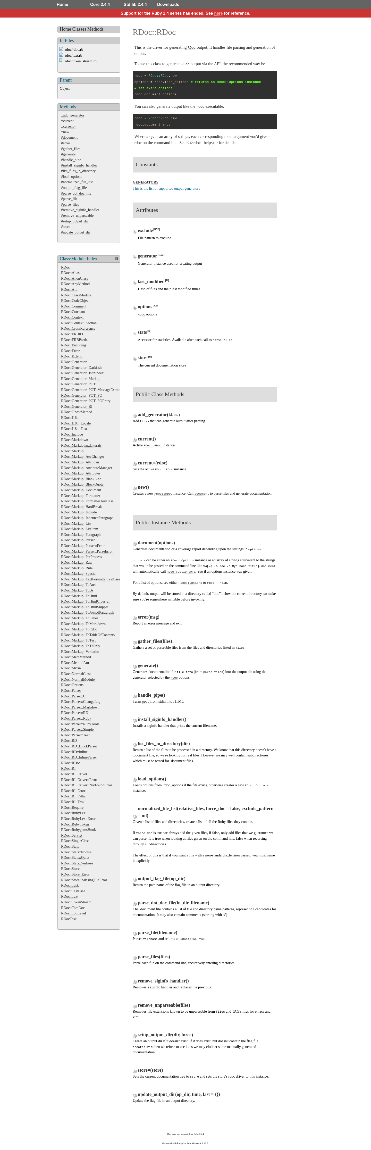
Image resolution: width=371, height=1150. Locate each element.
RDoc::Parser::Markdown (80, 707)
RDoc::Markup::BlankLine (81, 479)
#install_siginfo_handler (79, 165)
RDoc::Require (72, 807)
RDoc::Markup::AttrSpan (80, 462)
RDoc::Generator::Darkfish (81, 367)
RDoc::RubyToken (75, 824)
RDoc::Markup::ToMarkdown (83, 624)
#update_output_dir (75, 232)
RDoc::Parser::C (73, 696)
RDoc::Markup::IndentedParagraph (87, 518)
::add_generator (72, 115)
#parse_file (69, 199)
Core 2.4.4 (100, 4)
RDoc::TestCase (73, 891)
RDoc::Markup (72, 451)
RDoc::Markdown (74, 440)
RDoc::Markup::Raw (76, 562)
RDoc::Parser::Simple (77, 729)
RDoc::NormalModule (78, 679)
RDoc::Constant (73, 312)
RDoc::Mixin (71, 668)
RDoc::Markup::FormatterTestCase (87, 501)
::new (65, 132)
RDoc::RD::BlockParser (79, 746)
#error (65, 143)
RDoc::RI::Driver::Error (79, 780)
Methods (95, 29)
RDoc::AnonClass (74, 278)
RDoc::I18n (70, 417)
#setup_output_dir (74, 221)
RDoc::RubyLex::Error (78, 818)
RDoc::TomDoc (73, 908)
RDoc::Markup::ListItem (79, 529)
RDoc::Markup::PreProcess (81, 557)
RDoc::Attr (69, 289)
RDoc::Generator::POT (78, 384)
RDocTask (69, 919)
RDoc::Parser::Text (75, 735)
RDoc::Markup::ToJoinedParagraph (87, 612)
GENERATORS (145, 182)
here (218, 13)
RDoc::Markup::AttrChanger (82, 456)
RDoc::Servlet (71, 835)
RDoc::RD (69, 740)
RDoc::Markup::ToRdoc (79, 629)
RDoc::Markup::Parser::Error (83, 546)
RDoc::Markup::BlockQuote (82, 484)
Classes (79, 29)
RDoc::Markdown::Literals (81, 445)
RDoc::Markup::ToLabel (79, 618)
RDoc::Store (70, 868)
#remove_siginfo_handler (80, 210)
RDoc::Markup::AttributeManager (86, 468)
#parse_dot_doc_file (76, 193)
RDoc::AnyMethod (75, 284)
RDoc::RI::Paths (73, 796)
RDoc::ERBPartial (75, 340)
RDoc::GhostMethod (76, 412)
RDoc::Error (70, 351)
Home (62, 4)
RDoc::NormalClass (76, 674)
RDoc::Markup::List (76, 523)
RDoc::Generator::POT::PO (81, 395)
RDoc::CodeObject (75, 300)
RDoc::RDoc (70, 763)
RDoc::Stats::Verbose (77, 863)
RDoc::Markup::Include (79, 512)
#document (69, 137)
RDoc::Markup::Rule (76, 568)
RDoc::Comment (73, 306)
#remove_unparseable (77, 215)
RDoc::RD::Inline (74, 752)
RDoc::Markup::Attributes (80, 473)
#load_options (71, 176)
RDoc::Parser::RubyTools (80, 724)
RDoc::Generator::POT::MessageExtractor (92, 390)
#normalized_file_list (77, 182)
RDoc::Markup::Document (81, 490)
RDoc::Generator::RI (76, 406)
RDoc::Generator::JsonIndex (82, 373)
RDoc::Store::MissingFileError (84, 880)
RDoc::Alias (70, 273)
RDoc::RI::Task (73, 802)
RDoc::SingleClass (75, 841)
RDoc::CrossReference (78, 328)
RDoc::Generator (74, 362)
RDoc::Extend (71, 356)
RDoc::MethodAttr (75, 663)
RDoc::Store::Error (75, 874)
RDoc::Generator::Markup (80, 379)
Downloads (168, 4)
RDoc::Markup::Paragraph (80, 534)
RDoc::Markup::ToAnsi (78, 584)
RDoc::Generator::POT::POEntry (86, 401)
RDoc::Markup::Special (78, 573)
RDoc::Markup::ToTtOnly (80, 646)
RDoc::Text (69, 896)
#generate (68, 154)
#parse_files (70, 204)
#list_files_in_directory (78, 171)
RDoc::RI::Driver (74, 774)
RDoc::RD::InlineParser (79, 757)
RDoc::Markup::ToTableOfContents (88, 635)
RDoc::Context (72, 317)
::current (67, 121)
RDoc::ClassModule (76, 295)
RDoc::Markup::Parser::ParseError (87, 551)
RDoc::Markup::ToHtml (79, 596)
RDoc (65, 267)
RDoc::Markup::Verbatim (80, 651)
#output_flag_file (74, 188)
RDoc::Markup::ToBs (77, 590)
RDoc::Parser (71, 690)
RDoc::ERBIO (72, 334)
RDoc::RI (68, 768)
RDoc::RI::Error (73, 791)
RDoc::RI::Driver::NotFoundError (86, 785)
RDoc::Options (72, 685)
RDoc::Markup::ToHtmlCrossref (85, 601)
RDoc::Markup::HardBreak (81, 507)
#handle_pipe (71, 160)
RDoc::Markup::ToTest (78, 640)
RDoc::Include (72, 434)
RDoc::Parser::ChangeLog (80, 701)
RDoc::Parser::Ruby (76, 718)
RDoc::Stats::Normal (76, 852)
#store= (66, 226)
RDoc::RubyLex (73, 813)
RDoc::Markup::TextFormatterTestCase (90, 579)
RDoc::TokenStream (76, 902)
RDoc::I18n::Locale (76, 423)
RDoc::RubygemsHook (78, 830)
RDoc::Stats (70, 846)
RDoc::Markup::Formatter (80, 496)
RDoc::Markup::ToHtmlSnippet (84, 607)
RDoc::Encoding (73, 345)
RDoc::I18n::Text (74, 429)
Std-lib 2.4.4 (135, 4)
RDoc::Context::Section (79, 323)
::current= (68, 126)
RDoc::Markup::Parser (78, 540)
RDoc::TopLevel (73, 913)
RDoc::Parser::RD (74, 713)
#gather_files (70, 149)
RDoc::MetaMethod (76, 657)
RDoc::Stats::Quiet (75, 857)
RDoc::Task (70, 885)
